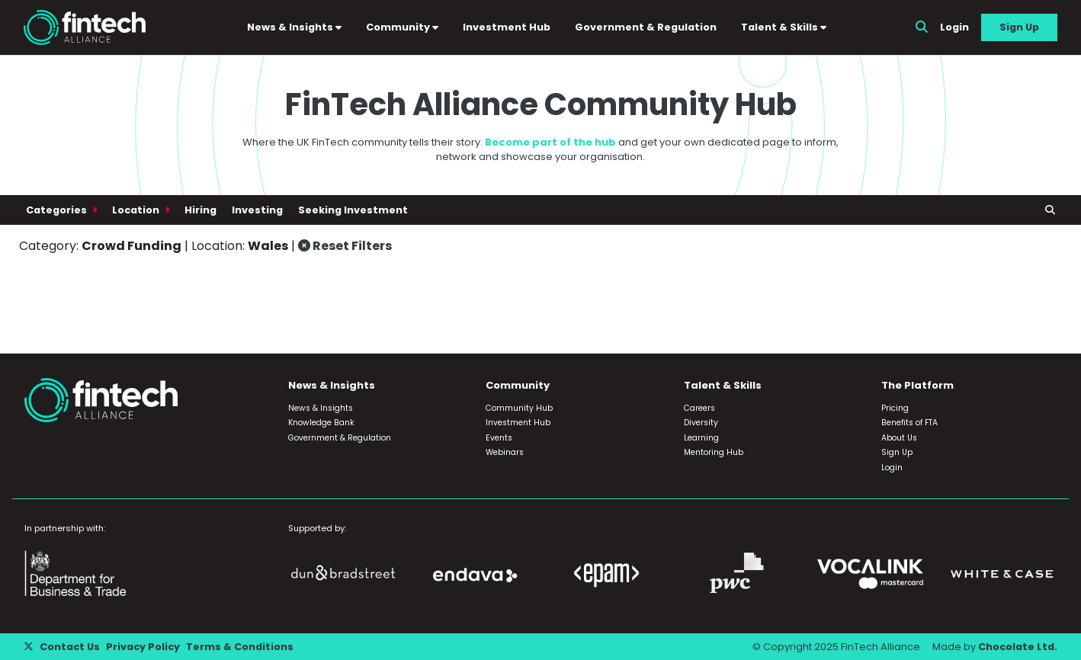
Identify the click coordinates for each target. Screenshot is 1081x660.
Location (137, 209)
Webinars (505, 452)
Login (954, 27)
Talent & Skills (783, 27)
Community (402, 27)
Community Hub (519, 408)
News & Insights (294, 27)
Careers (699, 408)
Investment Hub (506, 27)
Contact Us (70, 646)
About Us (899, 438)
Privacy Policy (143, 646)
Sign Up (1019, 27)
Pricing (895, 408)
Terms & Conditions (240, 646)
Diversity (701, 422)
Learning (701, 438)
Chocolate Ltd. (1017, 646)
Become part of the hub (550, 142)
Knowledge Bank (321, 422)
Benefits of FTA (909, 422)
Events (499, 438)
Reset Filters (345, 246)
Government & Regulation (646, 27)
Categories (57, 209)
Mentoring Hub (713, 452)
